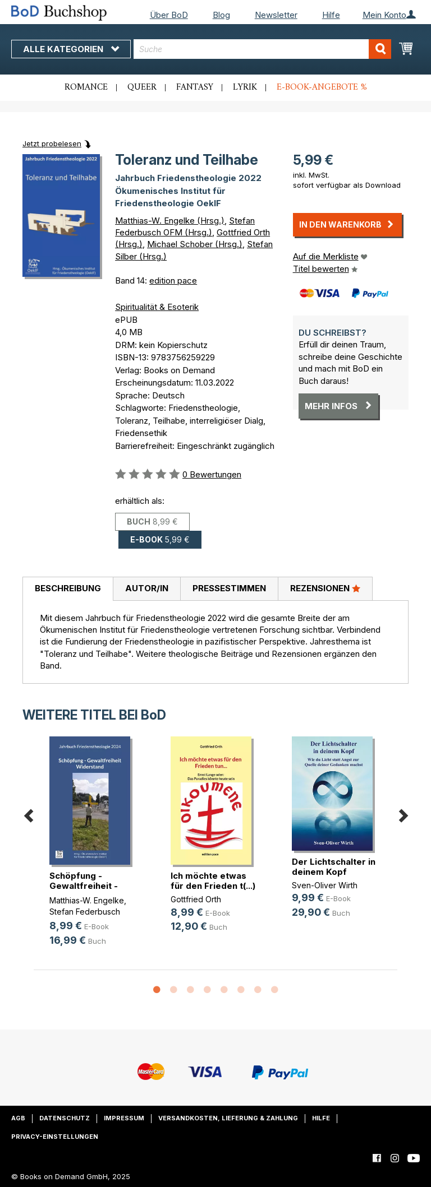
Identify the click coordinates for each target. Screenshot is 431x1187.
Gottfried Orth (196, 899)
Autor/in (146, 588)
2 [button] (173, 990)
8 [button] (274, 990)
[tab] (67, 589)
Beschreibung (68, 588)
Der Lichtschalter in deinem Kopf (333, 866)
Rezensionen (325, 588)
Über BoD (169, 15)
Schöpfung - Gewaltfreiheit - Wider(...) (83, 885)
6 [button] (240, 990)
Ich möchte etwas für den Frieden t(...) (213, 880)
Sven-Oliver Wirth (324, 885)
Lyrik (245, 87)
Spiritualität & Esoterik (157, 307)
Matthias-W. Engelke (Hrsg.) (169, 220)
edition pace (173, 280)
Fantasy (194, 87)
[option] (94, 850)
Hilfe (331, 15)
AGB (18, 1118)
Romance (86, 87)
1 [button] (156, 990)
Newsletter (276, 15)
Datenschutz (64, 1118)
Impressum (124, 1118)
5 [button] (224, 990)
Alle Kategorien (71, 49)
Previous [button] (28, 814)
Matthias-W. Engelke (86, 900)
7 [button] (257, 990)
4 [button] (207, 990)
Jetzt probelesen (51, 143)
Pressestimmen (229, 588)
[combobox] (262, 49)
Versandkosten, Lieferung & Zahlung (228, 1118)
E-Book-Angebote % (322, 87)
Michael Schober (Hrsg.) (194, 244)
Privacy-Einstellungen (54, 1136)
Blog (221, 15)
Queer (142, 87)
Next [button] (403, 814)
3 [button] (190, 990)
